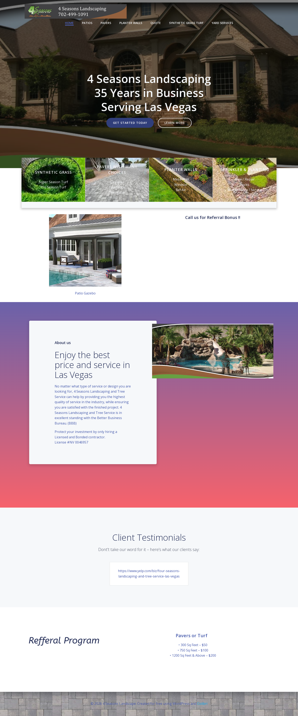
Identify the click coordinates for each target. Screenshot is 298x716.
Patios (87, 23)
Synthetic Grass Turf (186, 23)
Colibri (202, 703)
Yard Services (222, 23)
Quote (155, 23)
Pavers (106, 23)
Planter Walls (130, 23)
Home (69, 23)
